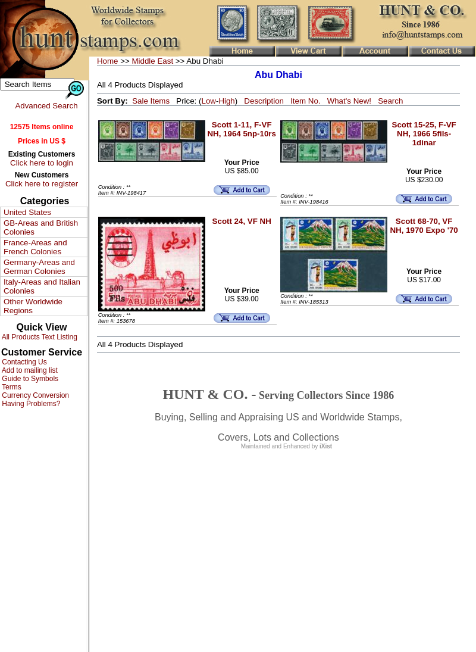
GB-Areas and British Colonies (41, 227)
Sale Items (151, 100)
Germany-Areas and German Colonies (39, 267)
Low (208, 100)
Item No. (305, 100)
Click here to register (41, 183)
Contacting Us (23, 362)
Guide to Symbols (29, 379)
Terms (10, 387)
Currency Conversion (34, 395)
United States (27, 212)
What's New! (349, 100)
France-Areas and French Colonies (35, 247)
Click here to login (41, 162)
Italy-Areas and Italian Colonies (42, 286)
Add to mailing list (29, 370)
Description (264, 100)
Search (390, 100)
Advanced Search (46, 105)
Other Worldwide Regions (33, 306)
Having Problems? (30, 404)
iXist (326, 446)
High (226, 100)
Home (107, 61)
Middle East (152, 61)
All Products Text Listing (38, 337)
